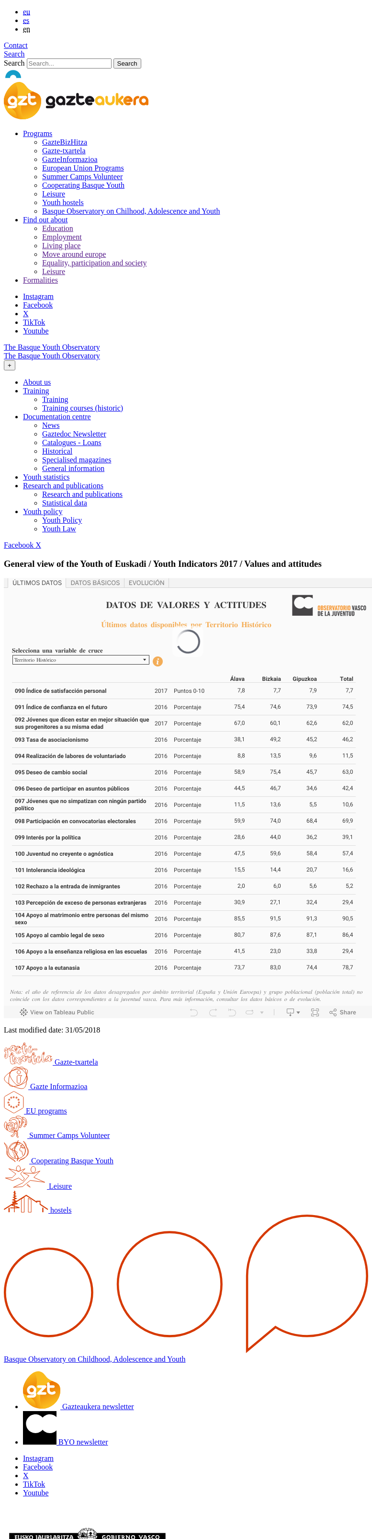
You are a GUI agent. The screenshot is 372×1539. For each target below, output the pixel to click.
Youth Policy (62, 520)
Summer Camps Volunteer (82, 176)
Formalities (40, 280)
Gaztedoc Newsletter (74, 434)
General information (73, 468)
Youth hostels (63, 202)
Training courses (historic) (82, 408)
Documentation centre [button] (57, 417)
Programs (37, 133)
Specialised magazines (76, 460)
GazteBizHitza (64, 142)
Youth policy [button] (42, 511)
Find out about (45, 220)
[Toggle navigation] (9, 365)
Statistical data (64, 503)
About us (37, 382)
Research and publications (82, 494)
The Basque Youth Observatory (52, 347)
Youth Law (59, 529)
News (50, 425)
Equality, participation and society (94, 263)
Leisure (53, 194)
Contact (16, 45)
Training (55, 399)
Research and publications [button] (63, 486)
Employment (62, 237)
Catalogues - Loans (71, 442)
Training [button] (36, 391)
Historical (57, 451)
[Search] (69, 63)
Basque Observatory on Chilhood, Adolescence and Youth (131, 211)
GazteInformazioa (69, 159)
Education (57, 228)
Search (14, 54)
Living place (61, 245)
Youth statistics (46, 477)
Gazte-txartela (64, 151)
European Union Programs (83, 168)
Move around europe (74, 254)
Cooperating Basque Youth (83, 185)
